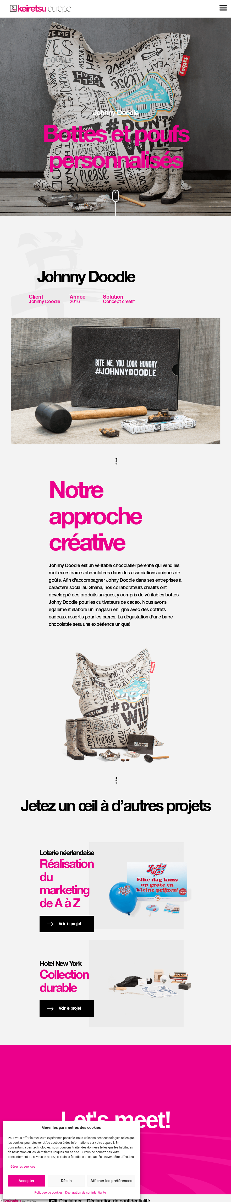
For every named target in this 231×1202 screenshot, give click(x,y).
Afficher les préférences (111, 1180)
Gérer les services (22, 1166)
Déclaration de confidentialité (85, 1192)
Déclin (66, 1180)
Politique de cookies (49, 1192)
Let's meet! (115, 1120)
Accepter (26, 1180)
